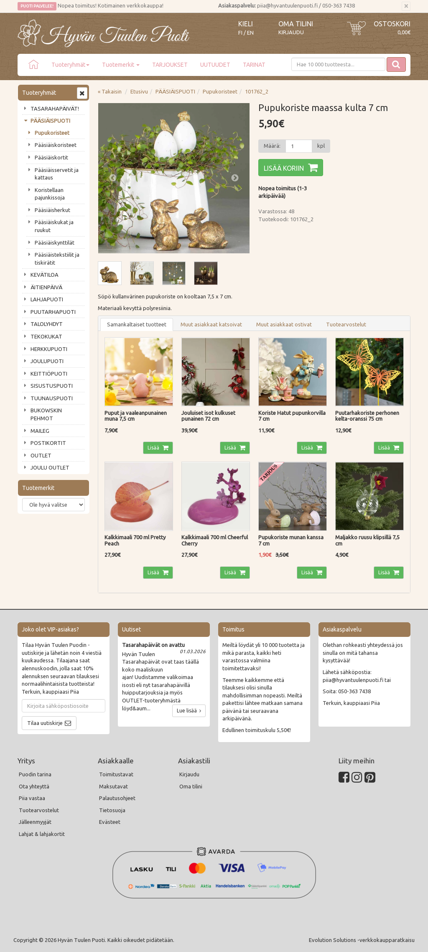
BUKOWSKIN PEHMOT (46, 414)
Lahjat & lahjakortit (42, 834)
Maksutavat (113, 786)
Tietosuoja (112, 810)
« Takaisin (110, 91)
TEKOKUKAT (46, 336)
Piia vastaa (32, 798)
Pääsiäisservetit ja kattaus (57, 174)
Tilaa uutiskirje (45, 723)
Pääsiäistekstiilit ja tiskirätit (57, 258)
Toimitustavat (116, 774)
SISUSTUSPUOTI (52, 386)
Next (235, 178)
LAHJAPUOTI (47, 299)
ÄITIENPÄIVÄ (46, 287)
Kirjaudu (291, 32)
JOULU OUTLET (50, 467)
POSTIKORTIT (48, 443)
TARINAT (254, 64)
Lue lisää (189, 710)
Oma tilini (295, 24)
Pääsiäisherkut (52, 210)
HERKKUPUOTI (49, 349)
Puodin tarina (35, 774)
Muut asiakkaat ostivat (284, 324)
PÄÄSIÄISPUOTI (50, 121)
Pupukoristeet (52, 133)
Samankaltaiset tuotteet (136, 324)
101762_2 (256, 91)
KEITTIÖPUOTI (49, 373)
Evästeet (109, 822)
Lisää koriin (284, 168)
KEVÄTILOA (45, 275)
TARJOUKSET (170, 64)
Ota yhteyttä (34, 786)
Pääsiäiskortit (51, 157)
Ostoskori (392, 24)
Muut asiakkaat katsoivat (211, 324)
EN (250, 32)
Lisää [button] (154, 447)
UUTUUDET (215, 64)
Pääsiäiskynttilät (54, 242)
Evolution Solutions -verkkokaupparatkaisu (362, 940)
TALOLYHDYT (47, 324)
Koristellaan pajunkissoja (50, 194)
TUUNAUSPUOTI (52, 398)
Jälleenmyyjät (35, 822)
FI (240, 32)
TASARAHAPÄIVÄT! (55, 108)
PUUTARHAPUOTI (53, 312)
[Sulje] (406, 6)
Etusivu (139, 91)
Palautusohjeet (117, 798)
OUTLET (41, 455)
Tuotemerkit (121, 64)
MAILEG (40, 431)
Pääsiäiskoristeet (55, 145)
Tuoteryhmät (70, 64)
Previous (113, 178)
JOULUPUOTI (47, 361)
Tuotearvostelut (346, 324)
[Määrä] (298, 146)
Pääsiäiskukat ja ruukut (54, 226)
